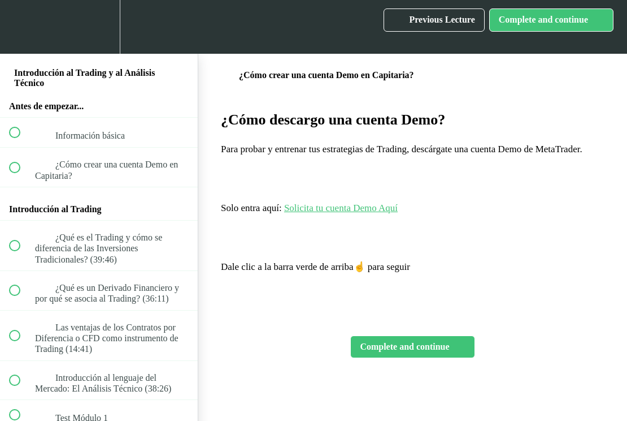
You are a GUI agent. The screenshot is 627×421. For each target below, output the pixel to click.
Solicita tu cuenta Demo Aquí (341, 208)
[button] (21, 27)
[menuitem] (99, 27)
